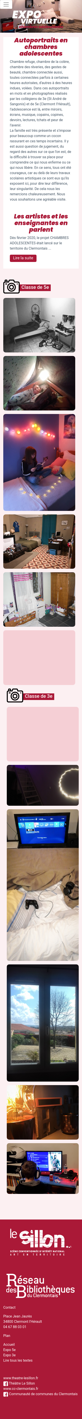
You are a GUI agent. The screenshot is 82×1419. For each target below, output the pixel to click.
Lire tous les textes (18, 1360)
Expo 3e (9, 1355)
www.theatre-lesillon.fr (20, 1378)
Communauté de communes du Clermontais (40, 1394)
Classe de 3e (38, 696)
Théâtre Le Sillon (19, 1383)
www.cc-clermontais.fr (20, 1389)
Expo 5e (9, 1350)
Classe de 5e (35, 287)
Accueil (9, 1344)
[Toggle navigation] (6, 4)
